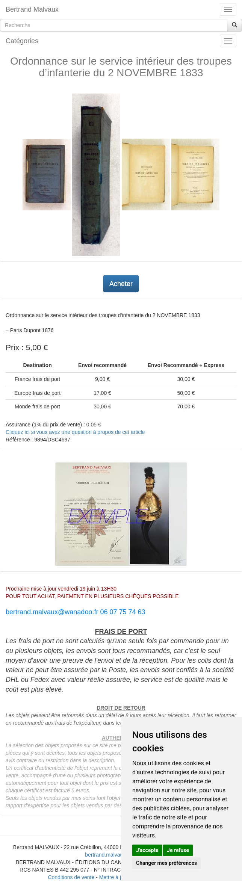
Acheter (121, 283)
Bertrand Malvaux (32, 9)
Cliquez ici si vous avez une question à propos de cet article (75, 432)
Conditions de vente (71, 877)
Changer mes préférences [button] (166, 863)
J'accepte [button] (147, 850)
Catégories (22, 41)
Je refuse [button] (178, 850)
